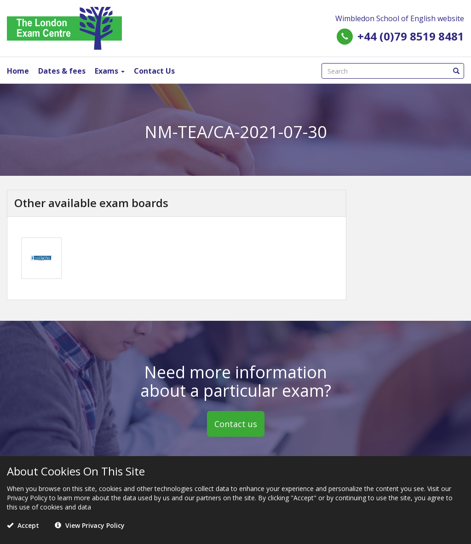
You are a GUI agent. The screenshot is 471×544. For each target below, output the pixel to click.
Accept (23, 525)
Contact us (235, 423)
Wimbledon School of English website (399, 18)
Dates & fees (62, 71)
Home (18, 71)
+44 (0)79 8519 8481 (410, 36)
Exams (110, 71)
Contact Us (154, 71)
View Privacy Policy (90, 525)
